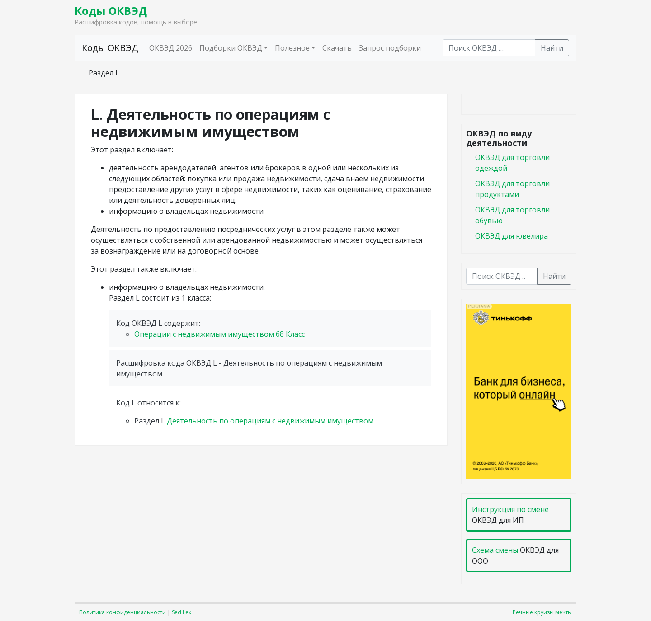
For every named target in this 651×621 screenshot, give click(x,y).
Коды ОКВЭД (111, 10)
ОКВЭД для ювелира (511, 236)
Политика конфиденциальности (122, 612)
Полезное (292, 48)
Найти (552, 48)
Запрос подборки (390, 48)
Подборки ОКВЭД (230, 48)
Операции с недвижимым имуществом (219, 334)
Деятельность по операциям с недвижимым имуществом (270, 421)
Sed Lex (181, 612)
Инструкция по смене (510, 509)
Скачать (337, 48)
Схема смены (495, 550)
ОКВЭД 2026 (170, 48)
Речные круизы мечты (542, 612)
